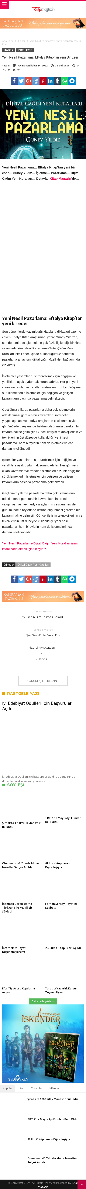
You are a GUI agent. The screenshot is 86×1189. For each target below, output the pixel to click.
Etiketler (54, 1088)
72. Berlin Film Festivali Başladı (43, 614)
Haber (21, 40)
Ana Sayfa (8, 40)
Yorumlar (36, 1088)
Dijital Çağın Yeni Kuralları (33, 564)
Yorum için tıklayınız (43, 680)
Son (22, 1088)
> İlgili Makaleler (41, 647)
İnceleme (25, 50)
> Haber (41, 659)
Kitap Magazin (60, 178)
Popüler (8, 1088)
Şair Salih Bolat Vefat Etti (43, 632)
